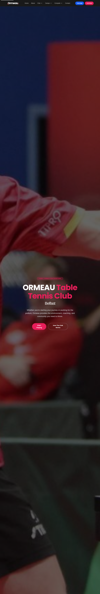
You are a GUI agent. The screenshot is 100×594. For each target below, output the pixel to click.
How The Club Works (58, 326)
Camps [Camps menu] (48, 3)
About (33, 3)
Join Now (89, 3)
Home (27, 3)
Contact (67, 3)
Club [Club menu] (40, 3)
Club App (79, 3)
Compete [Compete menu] (59, 3)
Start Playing (39, 326)
